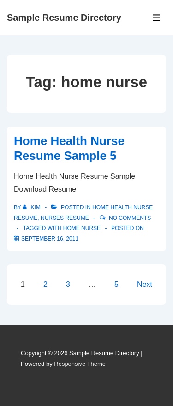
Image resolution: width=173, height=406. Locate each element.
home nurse (82, 228)
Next (144, 284)
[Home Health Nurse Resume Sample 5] (49, 239)
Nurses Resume (65, 218)
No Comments (130, 218)
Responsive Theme (80, 363)
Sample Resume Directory (64, 17)
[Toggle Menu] (156, 18)
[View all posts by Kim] (32, 207)
